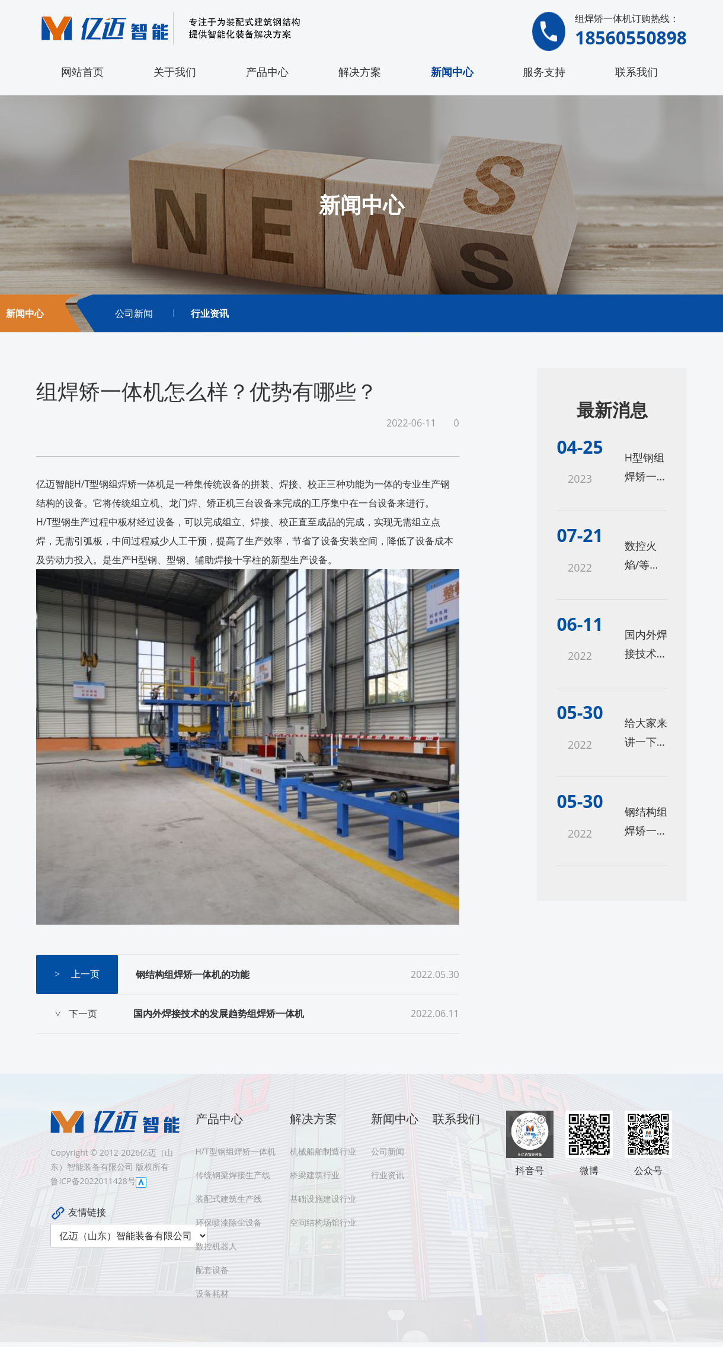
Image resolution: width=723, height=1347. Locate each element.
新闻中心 (452, 72)
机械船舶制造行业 (323, 1151)
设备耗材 (212, 1293)
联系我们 (636, 72)
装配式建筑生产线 (229, 1198)
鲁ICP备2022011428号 (92, 1180)
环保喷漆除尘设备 (229, 1222)
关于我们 (174, 72)
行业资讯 (210, 313)
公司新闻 (134, 313)
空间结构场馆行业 (323, 1222)
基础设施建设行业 (323, 1198)
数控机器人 (216, 1246)
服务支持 (544, 72)
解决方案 (359, 72)
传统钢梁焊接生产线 (233, 1175)
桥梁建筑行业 (315, 1175)
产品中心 (267, 72)
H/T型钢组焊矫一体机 (236, 1151)
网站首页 (82, 72)
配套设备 (212, 1269)
